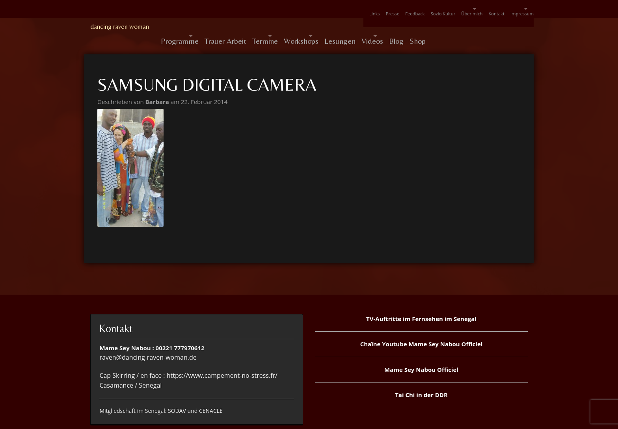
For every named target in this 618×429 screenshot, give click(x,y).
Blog (463, 26)
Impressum (508, 9)
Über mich (438, 9)
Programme (180, 26)
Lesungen (387, 26)
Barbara (158, 83)
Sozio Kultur (403, 9)
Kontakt (477, 9)
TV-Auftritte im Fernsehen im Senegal (421, 300)
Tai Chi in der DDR (421, 376)
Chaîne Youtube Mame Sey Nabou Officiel (421, 325)
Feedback (369, 9)
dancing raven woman (119, 26)
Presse (341, 9)
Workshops (334, 26)
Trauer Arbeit (239, 26)
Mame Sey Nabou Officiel (421, 351)
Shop (490, 26)
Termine (285, 26)
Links (317, 9)
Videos (425, 26)
